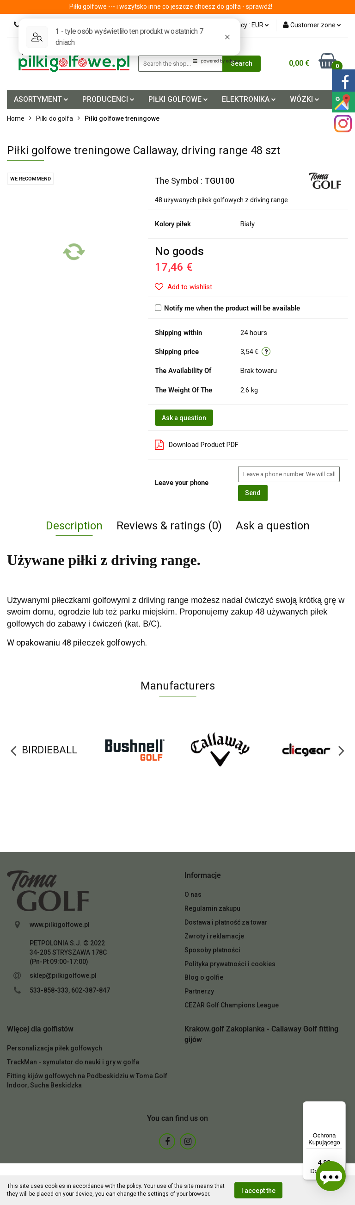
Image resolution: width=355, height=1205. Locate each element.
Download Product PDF (197, 445)
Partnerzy (199, 991)
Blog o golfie (203, 977)
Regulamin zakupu (212, 908)
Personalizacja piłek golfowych (54, 1048)
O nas (193, 894)
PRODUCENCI (108, 99)
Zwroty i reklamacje (214, 936)
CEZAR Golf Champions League (231, 1005)
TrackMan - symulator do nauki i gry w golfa (73, 1062)
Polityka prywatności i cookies (229, 964)
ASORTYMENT (41, 99)
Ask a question (184, 418)
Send (253, 493)
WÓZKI (304, 99)
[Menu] (340, 1106)
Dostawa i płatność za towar (226, 922)
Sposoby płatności (212, 950)
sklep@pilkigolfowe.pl (63, 975)
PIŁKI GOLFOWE (178, 99)
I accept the (258, 1190)
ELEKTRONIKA (249, 99)
